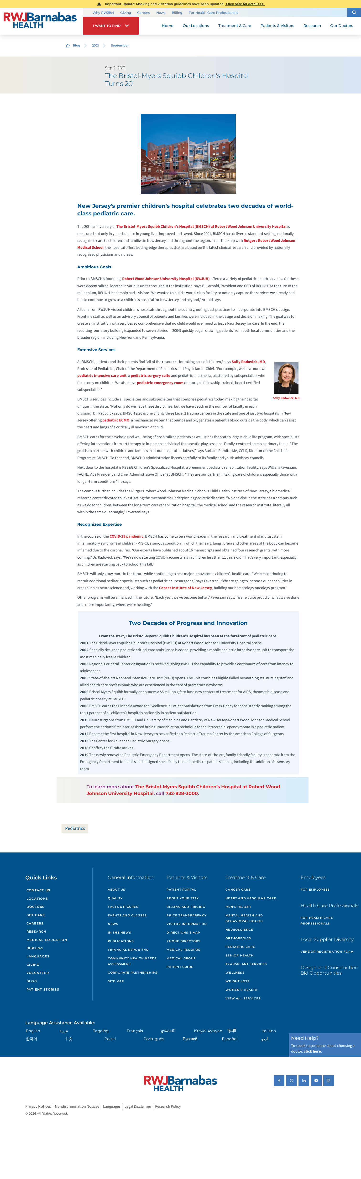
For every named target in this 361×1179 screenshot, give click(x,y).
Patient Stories (42, 989)
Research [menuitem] (312, 25)
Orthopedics (238, 938)
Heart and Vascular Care (250, 898)
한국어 (31, 1038)
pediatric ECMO (115, 420)
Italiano (268, 1030)
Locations (37, 898)
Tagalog (101, 1030)
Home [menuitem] (167, 25)
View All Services (243, 998)
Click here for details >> (245, 4)
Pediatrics (75, 828)
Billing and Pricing (186, 907)
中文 (69, 1038)
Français (135, 1030)
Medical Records (183, 949)
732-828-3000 (182, 793)
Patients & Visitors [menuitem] (277, 25)
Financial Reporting (128, 949)
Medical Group (181, 958)
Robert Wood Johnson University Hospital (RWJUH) (166, 279)
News (160, 12)
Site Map (116, 981)
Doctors (35, 907)
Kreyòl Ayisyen (208, 1030)
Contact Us (38, 890)
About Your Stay (183, 898)
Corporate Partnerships (132, 972)
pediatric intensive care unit (101, 376)
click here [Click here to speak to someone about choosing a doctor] (312, 1051)
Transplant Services (246, 964)
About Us (117, 889)
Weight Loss (237, 981)
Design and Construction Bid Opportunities (329, 970)
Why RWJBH (103, 12)
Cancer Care (238, 889)
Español (229, 1038)
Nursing (34, 948)
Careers (143, 12)
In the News (119, 932)
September (120, 45)
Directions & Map (183, 932)
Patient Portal (181, 889)
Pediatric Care (240, 947)
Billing (177, 12)
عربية (63, 1030)
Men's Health (238, 907)
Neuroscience (239, 929)
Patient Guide (180, 967)
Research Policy (168, 1106)
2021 (95, 45)
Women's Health (241, 990)
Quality (115, 898)
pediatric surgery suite (150, 376)
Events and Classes (127, 915)
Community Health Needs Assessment (132, 961)
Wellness (235, 972)
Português (153, 1038)
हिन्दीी (232, 1030)
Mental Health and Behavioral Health (244, 918)
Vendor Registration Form (327, 951)
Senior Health (239, 955)
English (33, 1030)
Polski (110, 1038)
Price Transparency (187, 915)
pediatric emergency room (160, 383)
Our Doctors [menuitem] (341, 25)
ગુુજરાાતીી (168, 1030)
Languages (38, 956)
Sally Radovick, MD (286, 398)
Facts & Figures (123, 907)
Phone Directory (183, 941)
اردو (264, 1038)
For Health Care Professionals (213, 12)
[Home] (41, 21)
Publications (121, 941)
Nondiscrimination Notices (77, 1106)
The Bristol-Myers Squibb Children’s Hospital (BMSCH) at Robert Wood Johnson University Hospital (201, 226)
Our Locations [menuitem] (196, 25)
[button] (354, 12)
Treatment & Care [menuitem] (234, 25)
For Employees (315, 889)
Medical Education (46, 940)
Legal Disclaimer (138, 1106)
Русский (190, 1038)
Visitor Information (187, 924)
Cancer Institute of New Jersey (185, 588)
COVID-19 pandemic (126, 536)
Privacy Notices (38, 1106)
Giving (125, 12)
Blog (76, 45)
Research (36, 931)
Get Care (35, 915)
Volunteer (37, 973)
